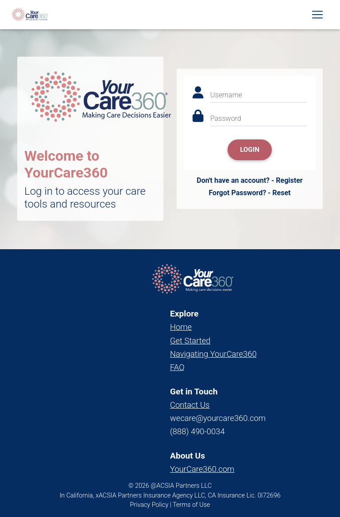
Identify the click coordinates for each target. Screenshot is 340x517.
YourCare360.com (202, 469)
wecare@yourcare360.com (218, 418)
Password (225, 118)
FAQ (177, 367)
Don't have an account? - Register (249, 180)
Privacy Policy (149, 505)
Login (249, 150)
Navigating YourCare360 (213, 354)
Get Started (190, 340)
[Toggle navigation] (317, 16)
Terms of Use (191, 505)
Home (181, 327)
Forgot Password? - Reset (249, 193)
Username (226, 95)
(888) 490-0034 (197, 431)
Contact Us (189, 404)
